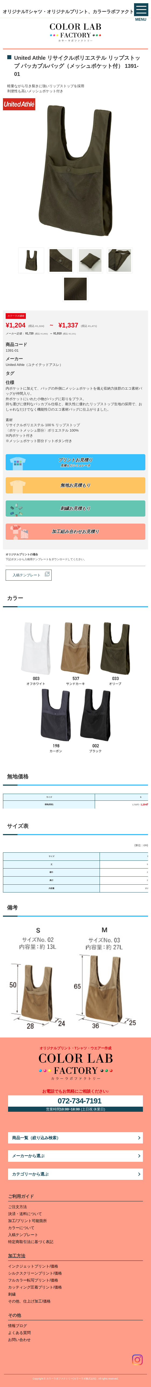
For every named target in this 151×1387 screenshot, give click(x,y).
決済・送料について (25, 1214)
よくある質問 (19, 1332)
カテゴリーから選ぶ (30, 1174)
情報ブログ (17, 1326)
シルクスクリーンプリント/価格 (35, 1273)
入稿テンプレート (27, 575)
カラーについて (21, 1228)
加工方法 (16, 1256)
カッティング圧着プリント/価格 (35, 1287)
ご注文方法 (17, 1207)
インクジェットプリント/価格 (33, 1266)
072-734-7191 (79, 1101)
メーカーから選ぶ (28, 1155)
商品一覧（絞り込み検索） (36, 1137)
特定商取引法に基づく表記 (30, 1242)
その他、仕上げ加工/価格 (29, 1301)
